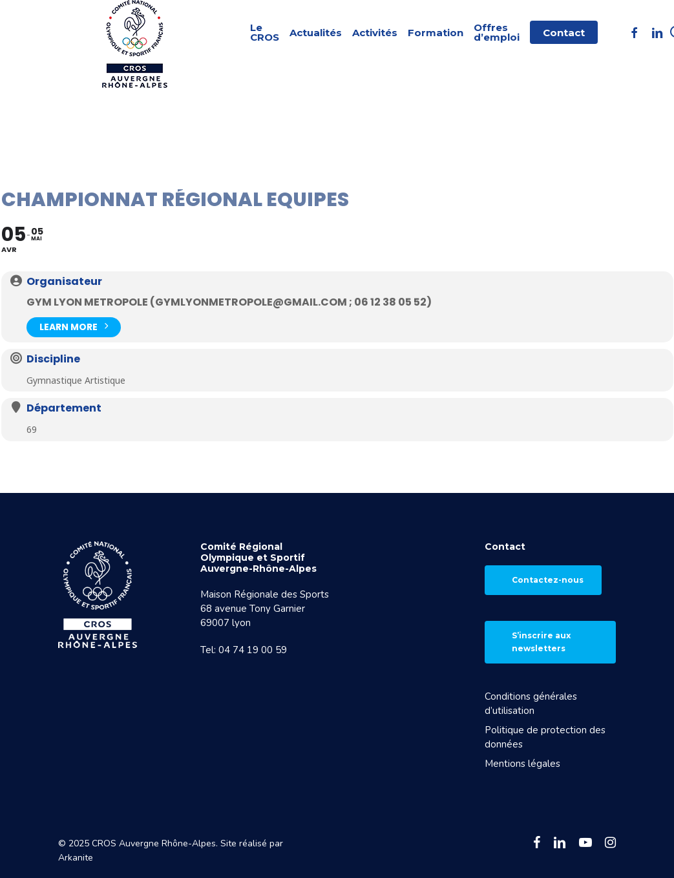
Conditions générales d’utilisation (531, 703)
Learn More (73, 326)
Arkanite (75, 858)
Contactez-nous (548, 580)
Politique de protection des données (545, 737)
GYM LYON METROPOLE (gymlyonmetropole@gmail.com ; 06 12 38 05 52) (229, 302)
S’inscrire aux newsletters (541, 642)
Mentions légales (522, 763)
